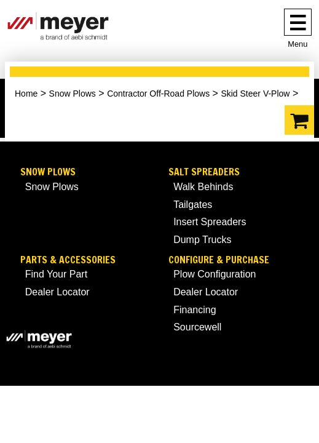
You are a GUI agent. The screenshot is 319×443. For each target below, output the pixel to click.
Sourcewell (197, 327)
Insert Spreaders (209, 222)
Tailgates (192, 204)
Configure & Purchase (218, 260)
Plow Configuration (214, 274)
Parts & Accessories (68, 260)
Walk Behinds (203, 187)
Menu (297, 44)
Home (26, 93)
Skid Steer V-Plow (255, 93)
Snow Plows (72, 93)
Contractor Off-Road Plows (158, 93)
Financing (194, 310)
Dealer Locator (57, 292)
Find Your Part (56, 274)
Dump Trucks (202, 239)
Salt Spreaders (204, 172)
